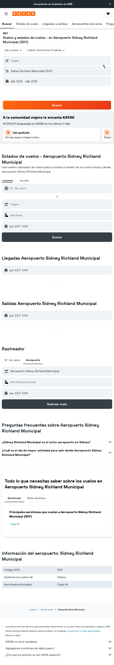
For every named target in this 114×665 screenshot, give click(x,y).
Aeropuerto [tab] (33, 360)
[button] (110, 4)
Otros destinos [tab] (36, 498)
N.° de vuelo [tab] (12, 360)
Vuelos (32, 609)
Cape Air (15, 524)
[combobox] (13, 50)
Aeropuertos (47, 609)
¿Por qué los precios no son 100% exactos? (58, 655)
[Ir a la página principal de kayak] (23, 14)
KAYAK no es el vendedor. (58, 641)
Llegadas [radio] (7, 181)
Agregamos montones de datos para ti (58, 648)
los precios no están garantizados (83, 631)
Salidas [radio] (24, 181)
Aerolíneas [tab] (14, 498)
